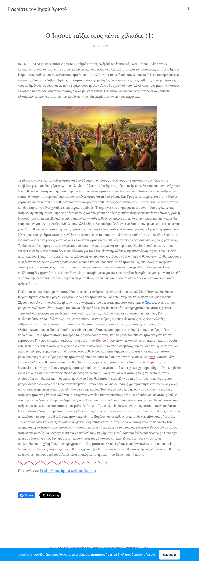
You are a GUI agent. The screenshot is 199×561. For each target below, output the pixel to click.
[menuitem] (159, 8)
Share (26, 495)
